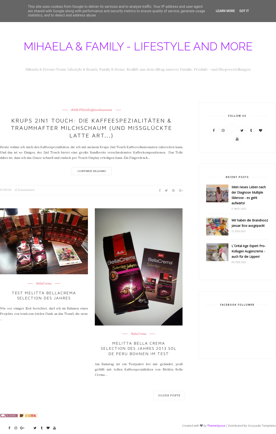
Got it (244, 11)
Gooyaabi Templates (262, 426)
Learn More (225, 11)
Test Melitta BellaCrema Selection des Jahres (44, 295)
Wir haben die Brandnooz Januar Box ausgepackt (249, 223)
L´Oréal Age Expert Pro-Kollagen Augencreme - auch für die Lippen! (248, 251)
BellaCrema (43, 283)
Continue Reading (91, 171)
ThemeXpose (216, 426)
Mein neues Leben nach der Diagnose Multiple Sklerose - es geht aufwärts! (248, 195)
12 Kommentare (24, 190)
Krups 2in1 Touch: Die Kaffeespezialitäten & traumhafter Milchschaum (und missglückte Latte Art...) (91, 128)
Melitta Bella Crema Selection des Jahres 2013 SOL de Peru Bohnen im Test (139, 348)
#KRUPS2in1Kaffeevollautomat (91, 110)
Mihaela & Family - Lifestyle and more (138, 46)
